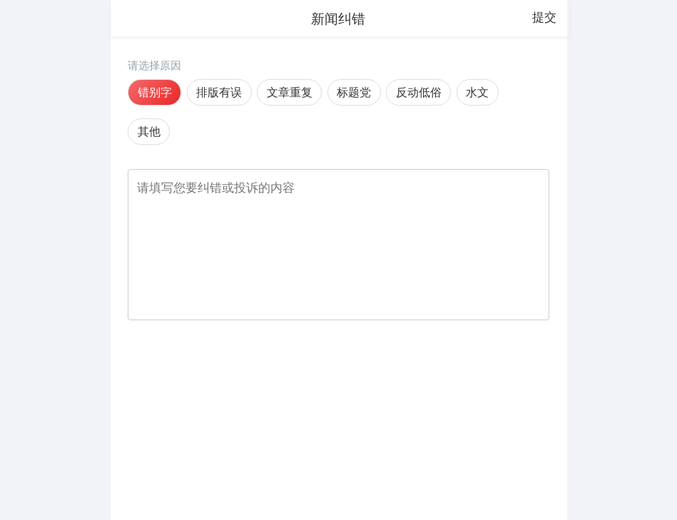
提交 (544, 17)
